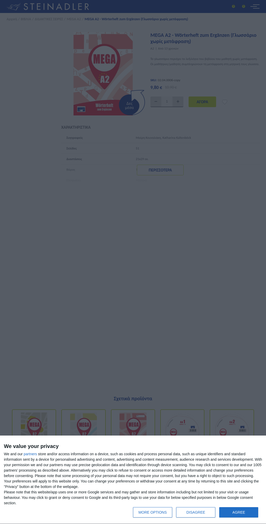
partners (30, 454)
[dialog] (133, 480)
